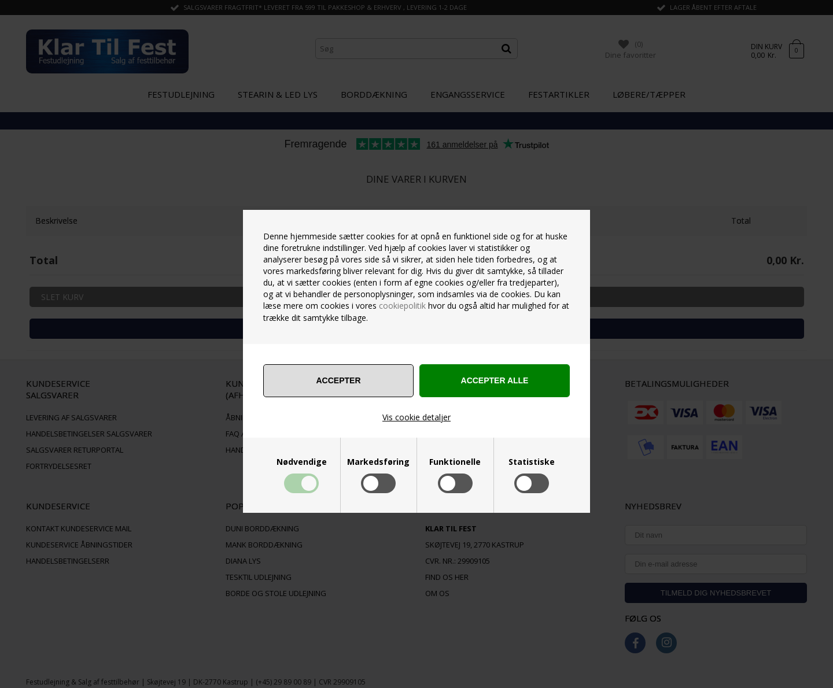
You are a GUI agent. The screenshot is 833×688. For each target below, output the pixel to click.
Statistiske (531, 462)
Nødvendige (302, 462)
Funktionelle (455, 462)
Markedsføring (378, 462)
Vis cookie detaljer (416, 417)
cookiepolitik (402, 305)
